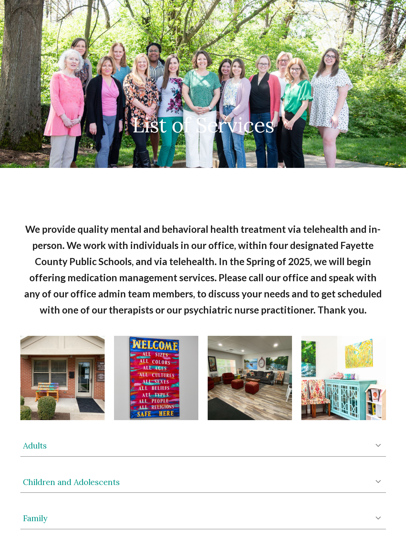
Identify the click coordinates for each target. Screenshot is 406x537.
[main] (203, 84)
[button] (398, 9)
